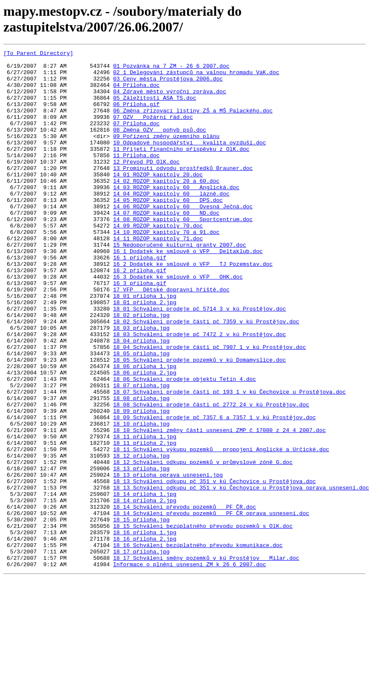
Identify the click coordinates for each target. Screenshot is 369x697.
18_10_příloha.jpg (141, 499)
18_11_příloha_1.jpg (144, 514)
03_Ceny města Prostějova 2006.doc (167, 85)
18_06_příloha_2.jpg (144, 437)
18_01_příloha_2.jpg (144, 353)
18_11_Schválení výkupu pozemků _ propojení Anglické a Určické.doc (221, 529)
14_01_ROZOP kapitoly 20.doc (158, 200)
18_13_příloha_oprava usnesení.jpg (167, 560)
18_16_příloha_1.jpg (144, 629)
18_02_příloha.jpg (141, 368)
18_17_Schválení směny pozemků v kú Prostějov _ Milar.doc (206, 660)
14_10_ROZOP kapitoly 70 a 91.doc (166, 269)
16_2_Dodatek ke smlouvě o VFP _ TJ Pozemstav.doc (192, 307)
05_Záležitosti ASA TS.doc (154, 108)
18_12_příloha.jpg (141, 537)
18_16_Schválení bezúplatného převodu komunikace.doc (198, 644)
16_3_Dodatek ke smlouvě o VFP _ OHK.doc (177, 322)
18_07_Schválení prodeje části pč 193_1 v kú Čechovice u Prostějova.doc (229, 460)
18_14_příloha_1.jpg (144, 583)
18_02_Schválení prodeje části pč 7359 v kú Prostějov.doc (206, 376)
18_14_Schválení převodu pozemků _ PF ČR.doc (184, 598)
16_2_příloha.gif (139, 315)
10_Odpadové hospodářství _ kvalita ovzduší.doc (189, 161)
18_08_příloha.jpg (141, 468)
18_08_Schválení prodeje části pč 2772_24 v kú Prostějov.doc (211, 476)
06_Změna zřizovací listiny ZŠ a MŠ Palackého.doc (192, 123)
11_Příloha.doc (136, 177)
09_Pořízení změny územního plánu (166, 154)
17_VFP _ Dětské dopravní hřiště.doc (171, 338)
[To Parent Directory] (38, 54)
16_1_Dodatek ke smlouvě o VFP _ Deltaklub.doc (187, 292)
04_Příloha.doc (136, 92)
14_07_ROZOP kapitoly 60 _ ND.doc (166, 246)
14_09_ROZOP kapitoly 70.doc (158, 261)
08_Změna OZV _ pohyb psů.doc (159, 146)
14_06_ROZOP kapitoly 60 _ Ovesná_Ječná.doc (183, 238)
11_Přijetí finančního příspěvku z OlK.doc (181, 169)
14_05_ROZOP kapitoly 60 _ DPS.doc (167, 230)
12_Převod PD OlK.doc (146, 184)
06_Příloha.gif (136, 115)
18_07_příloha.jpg (141, 453)
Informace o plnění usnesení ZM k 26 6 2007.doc (189, 667)
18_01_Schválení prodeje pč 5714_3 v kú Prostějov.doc (199, 361)
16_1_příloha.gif (139, 299)
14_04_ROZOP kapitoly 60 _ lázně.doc (171, 223)
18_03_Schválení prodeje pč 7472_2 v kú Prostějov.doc (199, 391)
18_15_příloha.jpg (141, 614)
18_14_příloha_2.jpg (144, 591)
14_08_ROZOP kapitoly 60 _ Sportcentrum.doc (183, 253)
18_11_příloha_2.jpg (144, 522)
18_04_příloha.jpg (141, 399)
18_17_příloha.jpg (141, 652)
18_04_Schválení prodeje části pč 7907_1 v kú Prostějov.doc (209, 407)
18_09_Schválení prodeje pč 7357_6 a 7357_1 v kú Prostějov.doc (214, 491)
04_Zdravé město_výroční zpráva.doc (169, 100)
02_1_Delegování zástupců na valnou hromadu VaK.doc (196, 77)
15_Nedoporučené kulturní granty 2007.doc (179, 284)
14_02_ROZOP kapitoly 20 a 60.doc (166, 207)
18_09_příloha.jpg (141, 483)
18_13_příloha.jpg (141, 552)
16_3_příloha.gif (139, 330)
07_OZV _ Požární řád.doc (153, 131)
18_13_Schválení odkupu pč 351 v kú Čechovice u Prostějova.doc (214, 568)
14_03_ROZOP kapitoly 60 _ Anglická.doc (176, 215)
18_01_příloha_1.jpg (144, 345)
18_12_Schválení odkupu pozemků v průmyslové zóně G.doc (202, 545)
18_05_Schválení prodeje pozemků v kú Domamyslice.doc (199, 422)
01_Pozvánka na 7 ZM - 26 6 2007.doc (171, 69)
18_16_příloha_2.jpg (144, 637)
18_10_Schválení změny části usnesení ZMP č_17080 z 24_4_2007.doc (219, 506)
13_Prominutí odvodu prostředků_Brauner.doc (183, 192)
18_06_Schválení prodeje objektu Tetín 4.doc (184, 445)
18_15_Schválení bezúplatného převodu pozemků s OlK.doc (202, 621)
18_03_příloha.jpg (141, 384)
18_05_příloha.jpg (141, 414)
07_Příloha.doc (136, 138)
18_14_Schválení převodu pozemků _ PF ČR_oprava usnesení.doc (211, 606)
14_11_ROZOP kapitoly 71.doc (158, 276)
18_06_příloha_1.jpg (144, 430)
